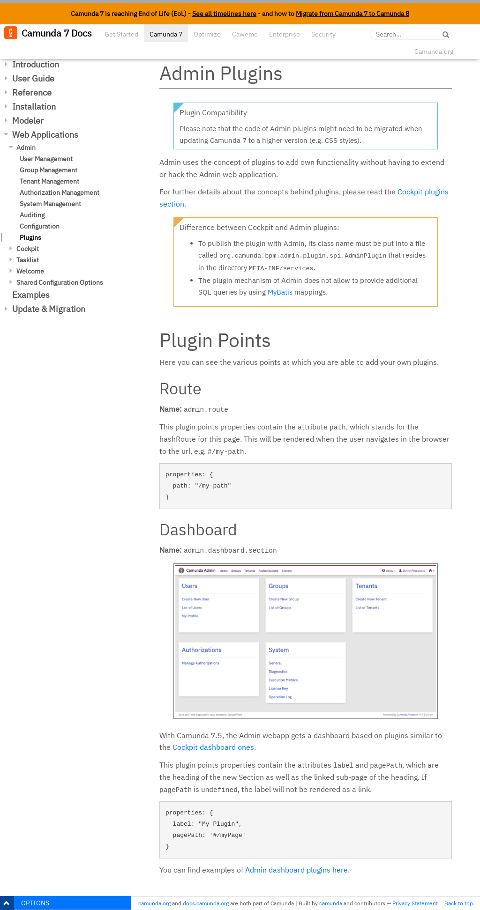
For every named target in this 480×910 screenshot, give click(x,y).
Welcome (30, 271)
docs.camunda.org (206, 903)
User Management (46, 159)
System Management (50, 204)
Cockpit (27, 248)
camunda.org (154, 903)
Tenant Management (49, 181)
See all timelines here (224, 13)
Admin (26, 147)
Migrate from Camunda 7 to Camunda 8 (352, 13)
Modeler (28, 120)
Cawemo (245, 34)
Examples (31, 294)
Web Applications (45, 134)
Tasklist (27, 260)
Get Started (121, 34)
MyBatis (280, 292)
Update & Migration (48, 308)
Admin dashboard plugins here (296, 869)
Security (323, 34)
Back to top (458, 903)
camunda (330, 903)
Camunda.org (433, 51)
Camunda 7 (166, 34)
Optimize (207, 34)
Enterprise (284, 34)
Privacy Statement (415, 903)
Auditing (32, 215)
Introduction (35, 64)
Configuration (40, 226)
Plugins (30, 237)
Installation (34, 106)
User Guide (33, 78)
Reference (32, 92)
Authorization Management (59, 192)
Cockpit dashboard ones (213, 747)
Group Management (48, 170)
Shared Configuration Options (59, 282)
